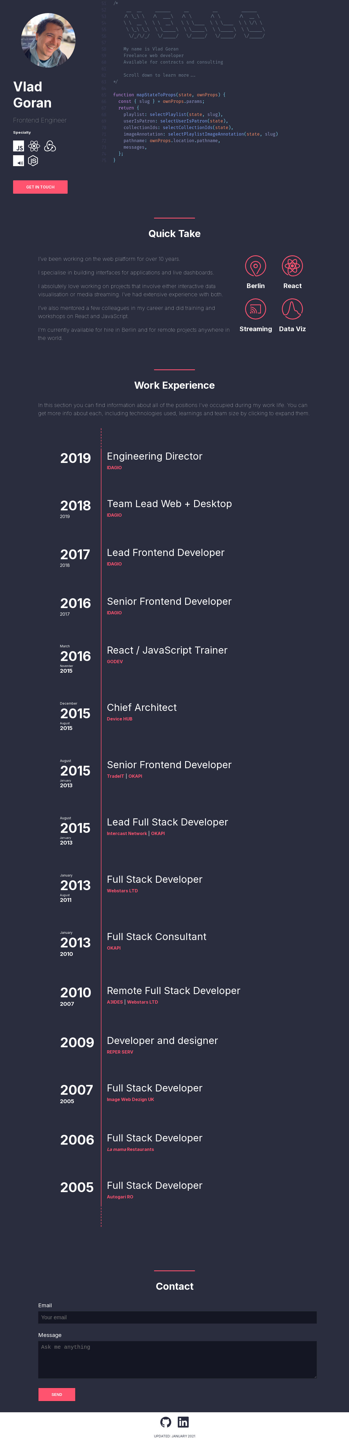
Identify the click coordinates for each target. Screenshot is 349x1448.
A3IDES (115, 1002)
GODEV (115, 661)
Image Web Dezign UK (130, 1099)
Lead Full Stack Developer (173, 822)
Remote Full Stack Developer (179, 991)
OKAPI (135, 776)
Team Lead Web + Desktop (174, 504)
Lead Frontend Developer (171, 552)
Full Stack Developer (160, 879)
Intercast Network (127, 833)
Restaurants (130, 1149)
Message (50, 1335)
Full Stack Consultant (162, 937)
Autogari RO (120, 1196)
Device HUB (120, 719)
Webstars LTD (122, 890)
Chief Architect (147, 707)
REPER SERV (120, 1052)
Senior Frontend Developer (174, 601)
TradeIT (115, 776)
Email (45, 1305)
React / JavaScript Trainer (172, 650)
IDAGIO (114, 467)
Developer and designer (162, 1040)
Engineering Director (160, 456)
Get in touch (40, 187)
